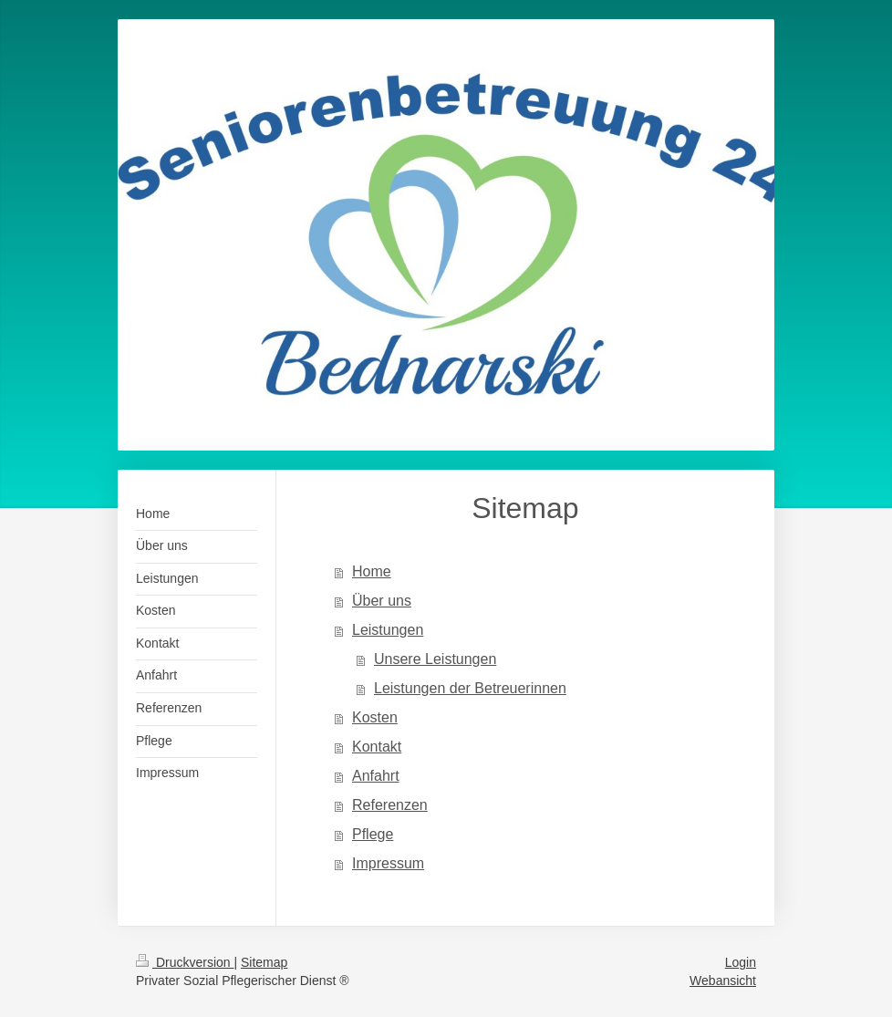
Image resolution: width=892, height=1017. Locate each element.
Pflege (372, 834)
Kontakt (376, 746)
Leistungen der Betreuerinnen (470, 688)
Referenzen (390, 805)
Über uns (381, 600)
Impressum (388, 863)
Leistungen (387, 630)
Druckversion (184, 962)
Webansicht (723, 980)
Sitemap (264, 962)
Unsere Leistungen (435, 659)
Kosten (375, 717)
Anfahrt (375, 776)
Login (740, 962)
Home (371, 571)
